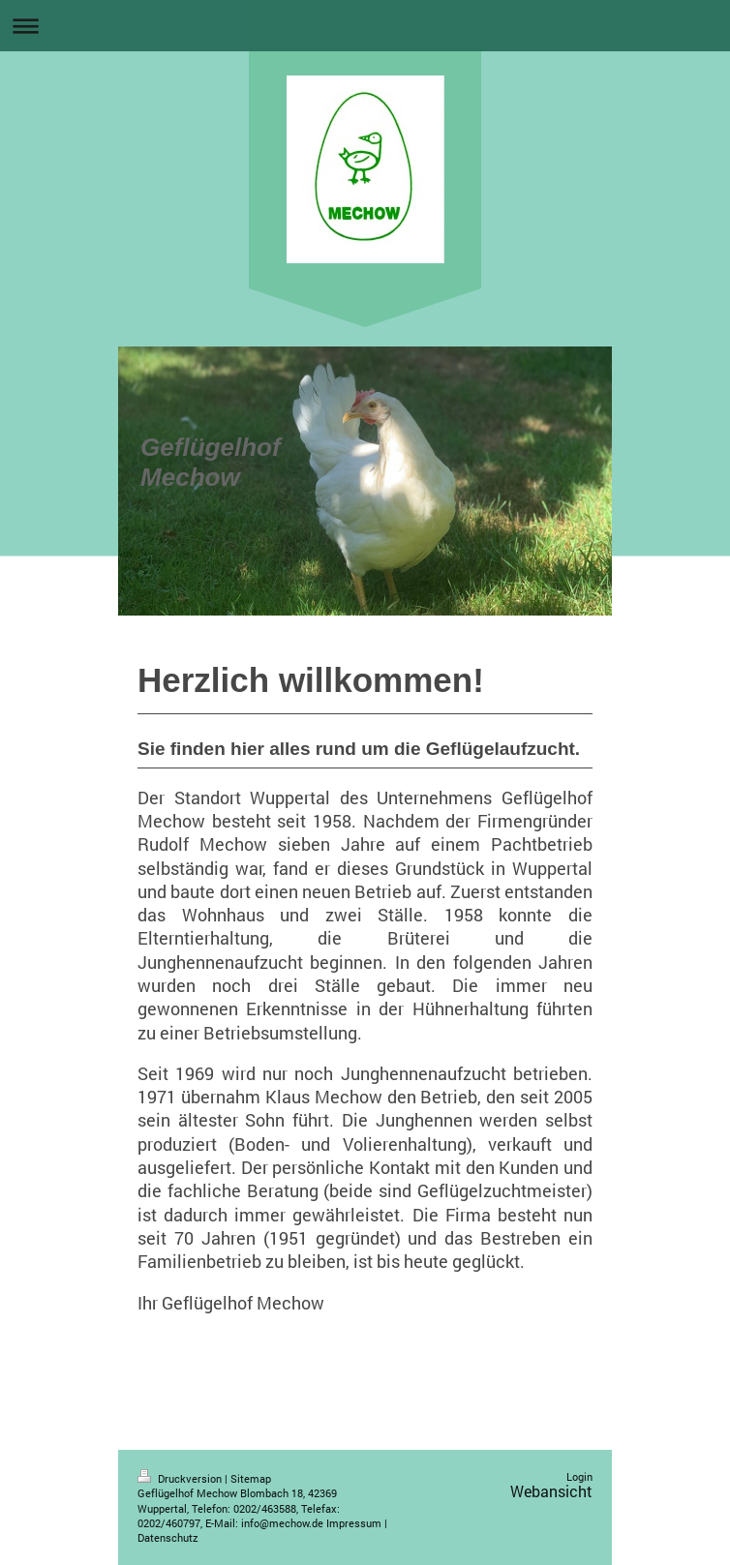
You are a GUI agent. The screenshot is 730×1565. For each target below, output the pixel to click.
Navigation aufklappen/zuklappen (365, 25)
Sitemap (250, 1478)
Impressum (353, 1523)
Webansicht (551, 1491)
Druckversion (181, 1478)
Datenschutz (167, 1537)
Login (579, 1476)
